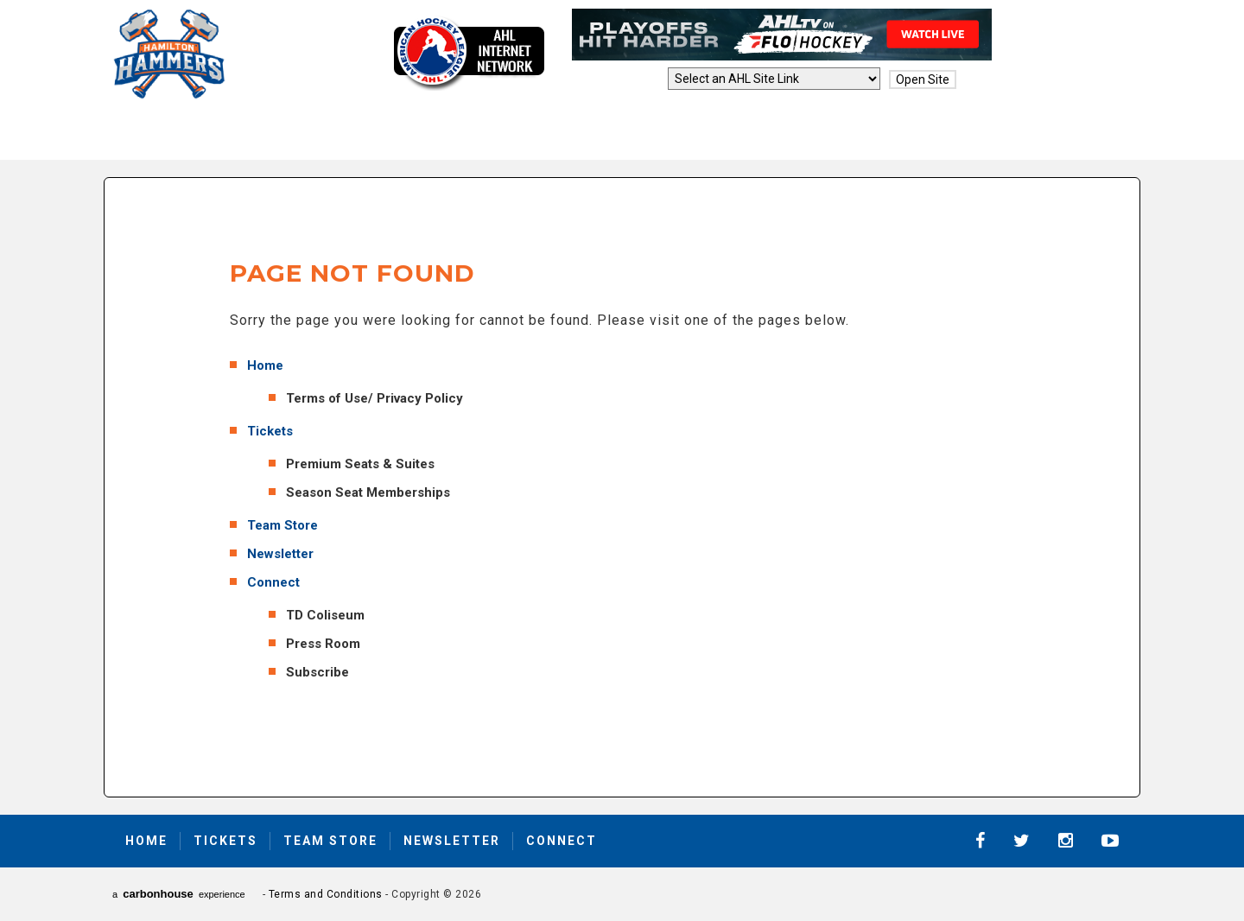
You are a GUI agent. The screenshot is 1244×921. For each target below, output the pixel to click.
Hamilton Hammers (168, 54)
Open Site (922, 79)
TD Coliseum (325, 615)
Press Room (323, 643)
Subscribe (317, 672)
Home (265, 365)
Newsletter (280, 554)
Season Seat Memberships (368, 492)
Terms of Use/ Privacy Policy (374, 398)
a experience (178, 893)
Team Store (282, 525)
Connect (273, 582)
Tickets (270, 431)
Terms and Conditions (326, 894)
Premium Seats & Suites (360, 464)
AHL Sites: (633, 79)
